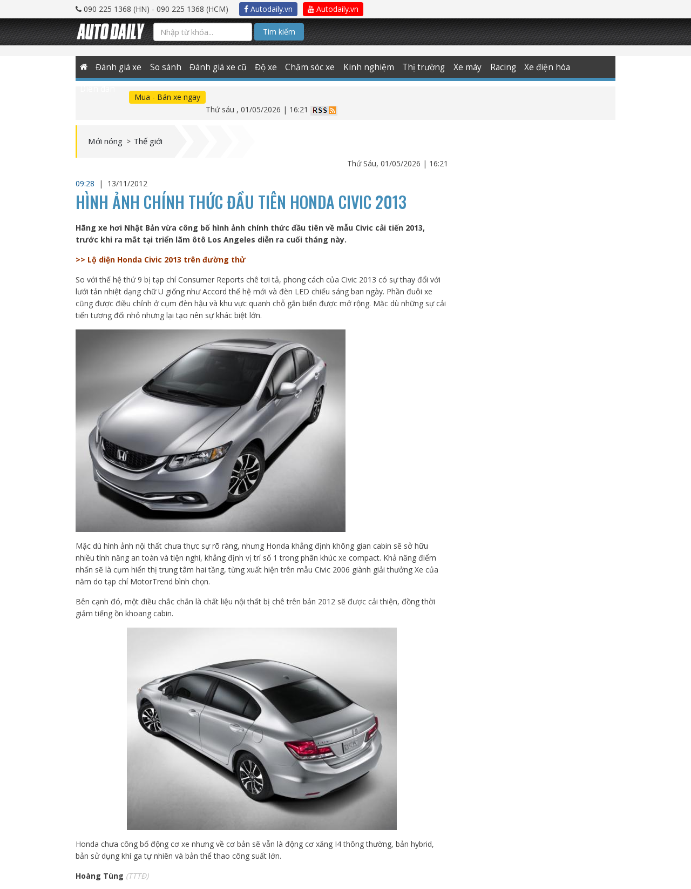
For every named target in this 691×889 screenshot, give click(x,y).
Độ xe (262, 67)
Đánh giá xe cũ (215, 67)
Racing (489, 67)
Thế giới (161, 129)
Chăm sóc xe (305, 67)
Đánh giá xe (119, 67)
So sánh (165, 67)
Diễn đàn (580, 67)
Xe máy (454, 67)
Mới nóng (110, 129)
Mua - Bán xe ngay (120, 97)
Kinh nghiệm (360, 67)
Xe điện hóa (532, 67)
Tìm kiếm (279, 31)
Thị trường (411, 67)
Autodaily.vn (268, 9)
